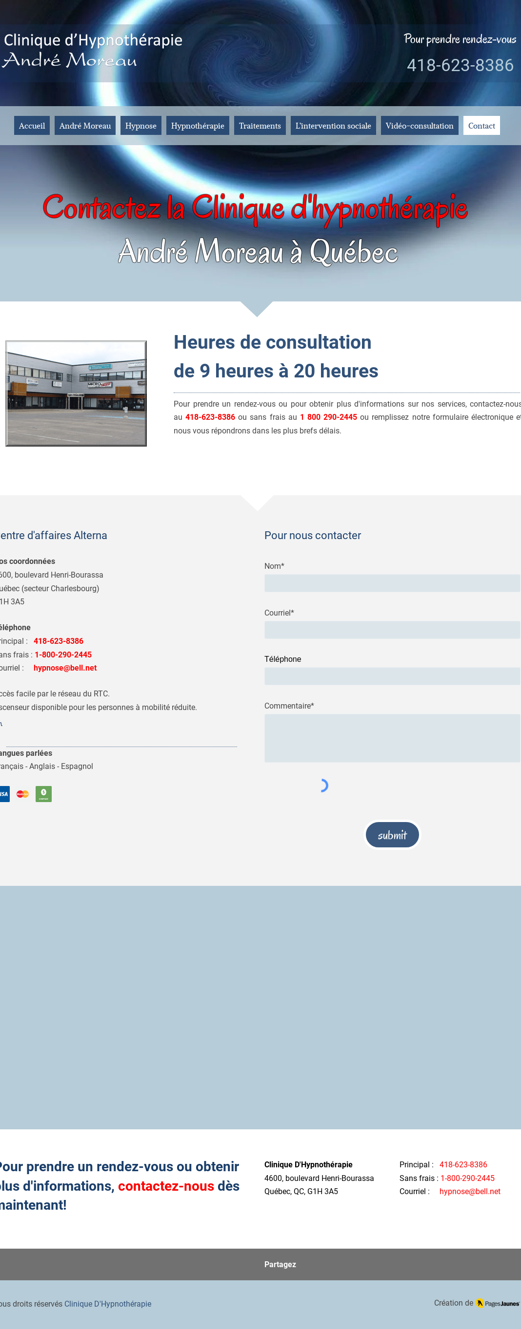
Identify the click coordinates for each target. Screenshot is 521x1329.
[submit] (392, 835)
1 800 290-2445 (328, 417)
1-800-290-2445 (468, 1178)
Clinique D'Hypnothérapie (107, 1304)
